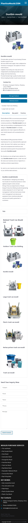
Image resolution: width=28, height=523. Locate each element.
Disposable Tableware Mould (9, 471)
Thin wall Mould (6, 448)
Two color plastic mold (8, 486)
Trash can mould (8, 373)
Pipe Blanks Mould (7, 468)
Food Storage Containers (7, 516)
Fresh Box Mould (6, 462)
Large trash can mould (8, 109)
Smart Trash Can (5, 514)
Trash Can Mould (22, 17)
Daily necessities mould (8, 483)
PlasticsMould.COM (10, 3)
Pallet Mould (5, 488)
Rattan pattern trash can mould (14, 347)
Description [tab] (6, 113)
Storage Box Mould (7, 459)
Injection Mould (11, 17)
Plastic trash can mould (11, 322)
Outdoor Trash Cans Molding (9, 105)
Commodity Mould (7, 457)
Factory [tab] (23, 113)
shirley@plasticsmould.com (12, 90)
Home (3, 17)
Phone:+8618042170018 (11, 88)
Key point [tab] (15, 113)
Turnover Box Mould (7, 473)
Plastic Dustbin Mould (8, 491)
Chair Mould (5, 454)
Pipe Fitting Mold (6, 476)
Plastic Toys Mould (7, 494)
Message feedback (14, 96)
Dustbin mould (8, 271)
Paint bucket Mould (7, 451)
